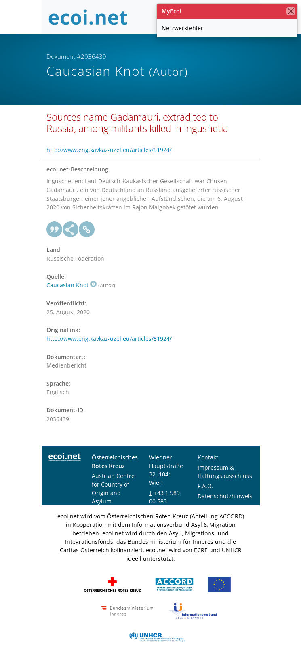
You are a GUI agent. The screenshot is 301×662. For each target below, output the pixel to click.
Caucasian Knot (71, 285)
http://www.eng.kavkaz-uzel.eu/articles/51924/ (109, 150)
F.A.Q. (205, 486)
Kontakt (208, 457)
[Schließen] (290, 11)
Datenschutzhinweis (225, 496)
